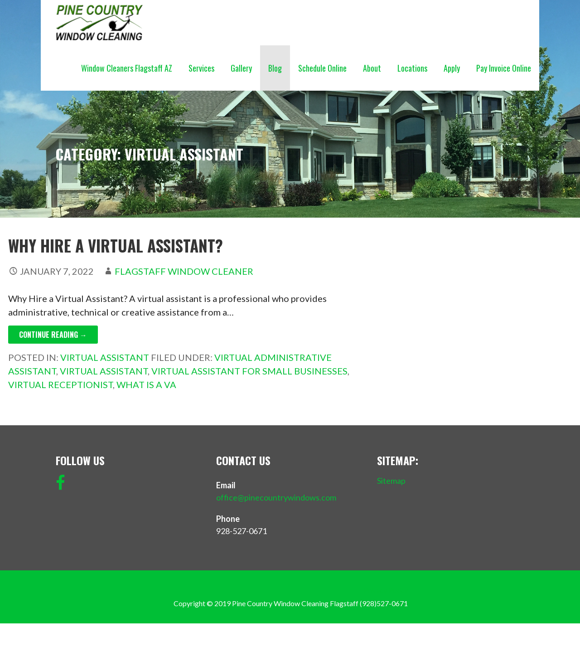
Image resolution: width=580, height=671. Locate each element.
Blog (275, 68)
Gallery (241, 68)
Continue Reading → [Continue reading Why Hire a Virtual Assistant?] (53, 334)
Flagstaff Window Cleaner (184, 271)
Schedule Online (322, 68)
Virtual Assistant (104, 357)
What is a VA (146, 384)
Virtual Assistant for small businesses (249, 370)
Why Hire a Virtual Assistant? (115, 245)
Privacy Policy (385, 590)
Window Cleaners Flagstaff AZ (126, 68)
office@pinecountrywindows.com (276, 497)
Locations (412, 68)
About (372, 68)
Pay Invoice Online (503, 68)
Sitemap (391, 481)
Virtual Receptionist (60, 384)
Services (201, 68)
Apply (452, 68)
